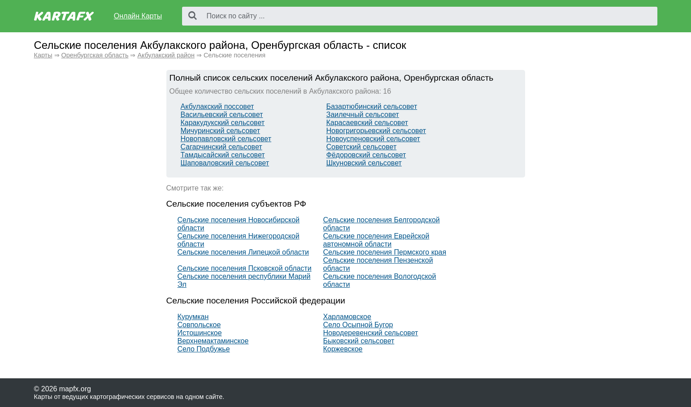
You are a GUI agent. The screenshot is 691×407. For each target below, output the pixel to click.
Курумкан (193, 316)
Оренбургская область (95, 55)
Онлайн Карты (138, 16)
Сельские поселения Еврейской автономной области (376, 240)
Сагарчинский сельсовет (221, 147)
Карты (43, 55)
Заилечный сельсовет (362, 114)
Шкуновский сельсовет (364, 163)
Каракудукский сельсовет (223, 122)
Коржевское (343, 349)
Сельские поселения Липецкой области (243, 252)
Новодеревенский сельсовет (370, 333)
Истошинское (200, 333)
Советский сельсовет (361, 147)
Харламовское (347, 316)
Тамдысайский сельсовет (223, 155)
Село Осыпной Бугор (358, 325)
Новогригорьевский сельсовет (376, 130)
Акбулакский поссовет (217, 106)
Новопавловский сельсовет (226, 139)
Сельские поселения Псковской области (245, 268)
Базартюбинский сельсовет (371, 106)
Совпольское (199, 325)
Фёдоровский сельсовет (366, 155)
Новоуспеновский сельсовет (373, 139)
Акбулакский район (165, 55)
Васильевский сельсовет (222, 114)
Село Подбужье (204, 349)
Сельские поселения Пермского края (385, 252)
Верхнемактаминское (213, 341)
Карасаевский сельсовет (367, 122)
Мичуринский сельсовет (221, 130)
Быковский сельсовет (359, 341)
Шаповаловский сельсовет (225, 163)
